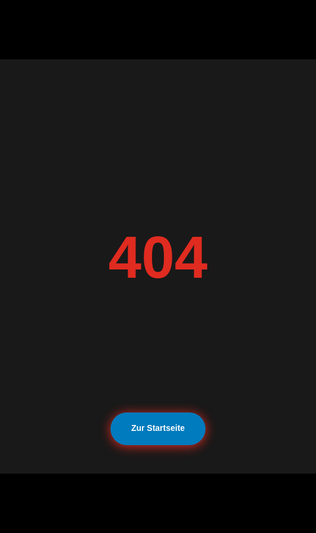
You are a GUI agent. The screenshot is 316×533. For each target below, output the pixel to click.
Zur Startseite (158, 428)
